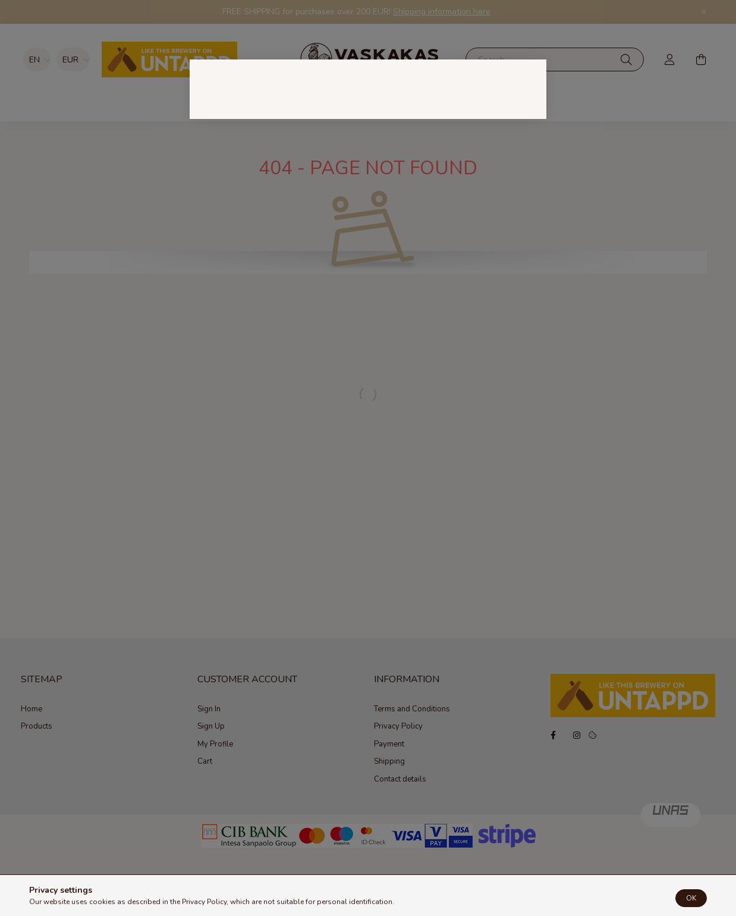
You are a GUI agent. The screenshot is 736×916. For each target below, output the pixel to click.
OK (691, 900)
